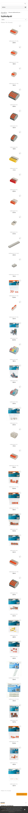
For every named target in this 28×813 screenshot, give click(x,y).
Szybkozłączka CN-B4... (14, 402)
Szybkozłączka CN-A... (14, 168)
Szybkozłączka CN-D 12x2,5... (14, 253)
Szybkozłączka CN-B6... (14, 359)
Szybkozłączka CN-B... (14, 104)
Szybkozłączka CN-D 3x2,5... (14, 274)
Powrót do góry (22, 794)
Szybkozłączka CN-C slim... (14, 41)
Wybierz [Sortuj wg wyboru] (14, 19)
